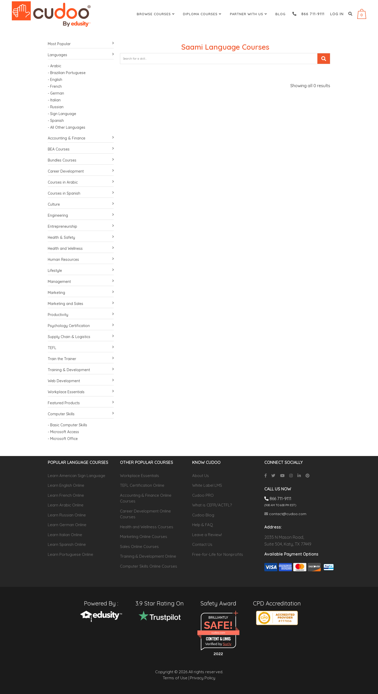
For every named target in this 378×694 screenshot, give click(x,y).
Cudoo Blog (203, 514)
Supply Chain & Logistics (81, 337)
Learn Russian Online (67, 514)
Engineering (81, 215)
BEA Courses (81, 149)
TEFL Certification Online (142, 485)
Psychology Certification (81, 326)
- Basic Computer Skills (67, 425)
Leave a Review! (207, 534)
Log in (337, 14)
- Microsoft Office (63, 438)
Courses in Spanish (81, 193)
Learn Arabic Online (65, 505)
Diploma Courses (203, 14)
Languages (81, 55)
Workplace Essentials (81, 392)
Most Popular (81, 44)
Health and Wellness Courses (146, 526)
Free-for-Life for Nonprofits (217, 554)
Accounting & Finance (81, 138)
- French (55, 86)
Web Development (81, 381)
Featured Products (81, 403)
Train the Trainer (81, 359)
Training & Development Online (148, 556)
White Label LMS (207, 485)
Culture (81, 204)
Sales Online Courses (139, 546)
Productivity (81, 315)
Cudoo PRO (203, 495)
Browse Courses (156, 14)
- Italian (54, 100)
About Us (200, 475)
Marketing (81, 293)
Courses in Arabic (81, 182)
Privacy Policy (202, 677)
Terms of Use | (176, 677)
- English (55, 79)
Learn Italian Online (65, 534)
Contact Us (202, 544)
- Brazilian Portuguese (67, 72)
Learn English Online (66, 485)
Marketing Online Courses (143, 536)
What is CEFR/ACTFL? (212, 505)
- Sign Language (62, 113)
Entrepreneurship (81, 226)
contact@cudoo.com (285, 513)
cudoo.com (218, 632)
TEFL (81, 348)
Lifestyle (81, 270)
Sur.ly (227, 644)
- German (56, 93)
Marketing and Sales (81, 304)
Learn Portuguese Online (70, 554)
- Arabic (54, 66)
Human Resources (81, 259)
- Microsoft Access (63, 431)
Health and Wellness (81, 248)
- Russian (56, 107)
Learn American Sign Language (76, 475)
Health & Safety (81, 237)
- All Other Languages (66, 127)
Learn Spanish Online (67, 544)
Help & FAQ (202, 524)
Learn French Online (66, 495)
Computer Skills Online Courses (148, 566)
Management (81, 281)
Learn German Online (67, 524)
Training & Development (81, 370)
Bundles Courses (81, 160)
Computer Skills (81, 414)
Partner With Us (249, 14)
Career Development (81, 171)
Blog (280, 14)
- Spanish (56, 120)
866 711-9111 (308, 14)
